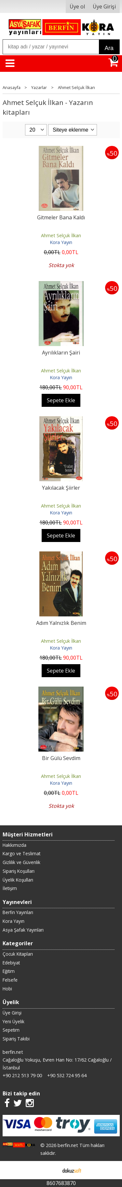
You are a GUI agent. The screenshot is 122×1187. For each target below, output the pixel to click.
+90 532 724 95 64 (67, 1075)
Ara (109, 48)
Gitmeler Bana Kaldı (61, 217)
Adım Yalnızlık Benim (61, 622)
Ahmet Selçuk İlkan (61, 235)
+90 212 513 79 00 (22, 1075)
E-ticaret (50, 1170)
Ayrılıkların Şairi (61, 352)
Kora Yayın (61, 242)
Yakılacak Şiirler (61, 487)
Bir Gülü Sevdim (61, 758)
